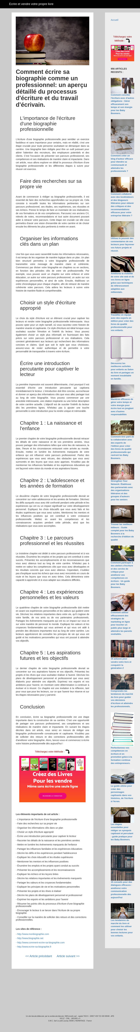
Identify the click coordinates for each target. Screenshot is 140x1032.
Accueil (114, 20)
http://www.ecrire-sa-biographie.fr (34, 946)
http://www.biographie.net (30, 938)
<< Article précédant (38, 956)
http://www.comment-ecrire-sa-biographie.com (41, 942)
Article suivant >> (68, 956)
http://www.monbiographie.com (33, 934)
